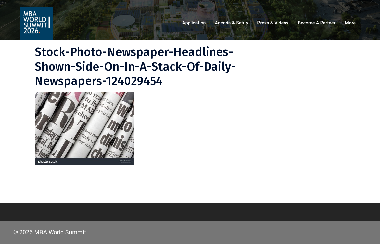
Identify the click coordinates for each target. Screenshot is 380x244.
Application (194, 22)
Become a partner (316, 22)
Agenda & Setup (231, 22)
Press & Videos (273, 22)
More (350, 22)
